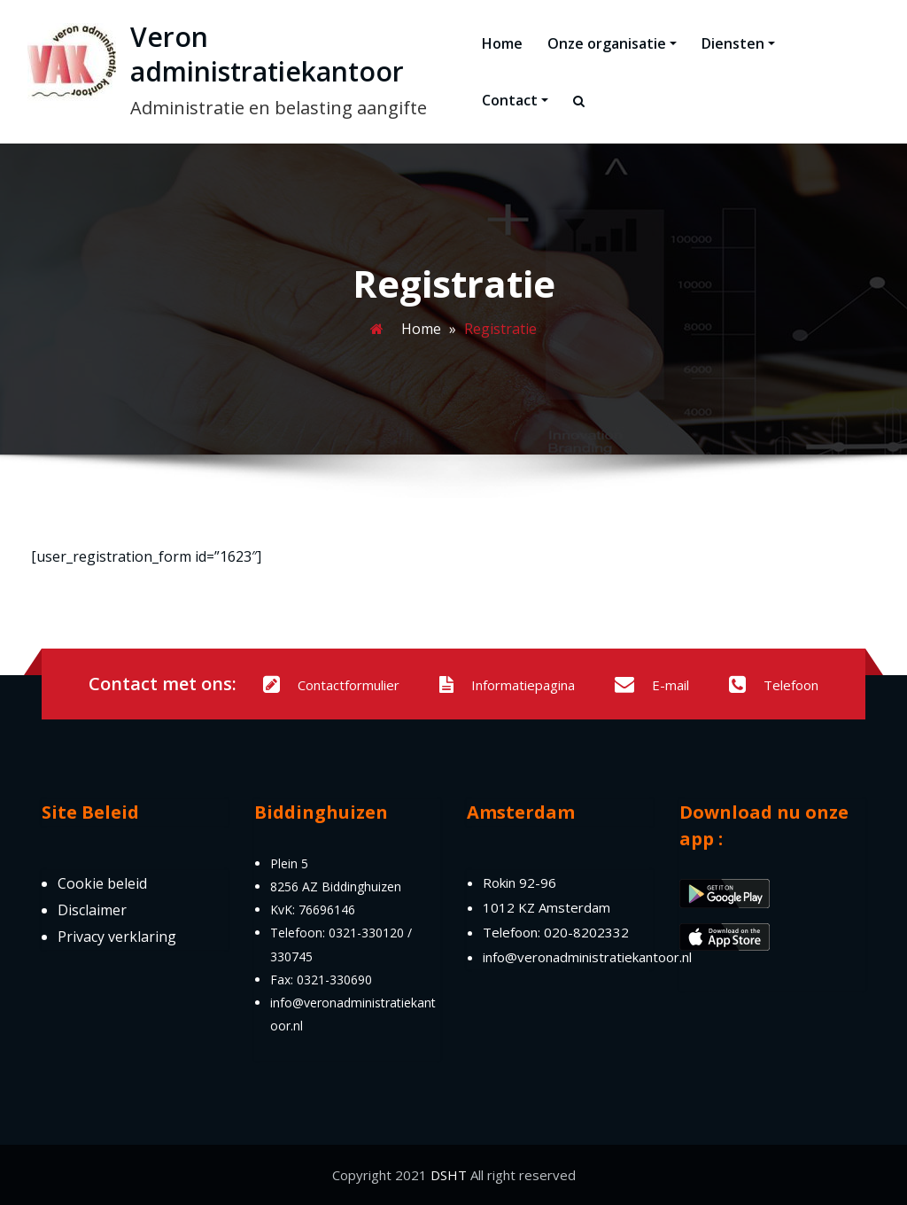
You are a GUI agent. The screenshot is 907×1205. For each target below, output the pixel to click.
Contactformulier (331, 685)
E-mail (652, 685)
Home (502, 43)
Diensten (738, 43)
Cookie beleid (102, 883)
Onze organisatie (612, 43)
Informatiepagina (507, 685)
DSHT (448, 1175)
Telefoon (773, 685)
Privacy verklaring (117, 936)
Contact (515, 100)
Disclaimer (92, 910)
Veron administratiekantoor (267, 54)
